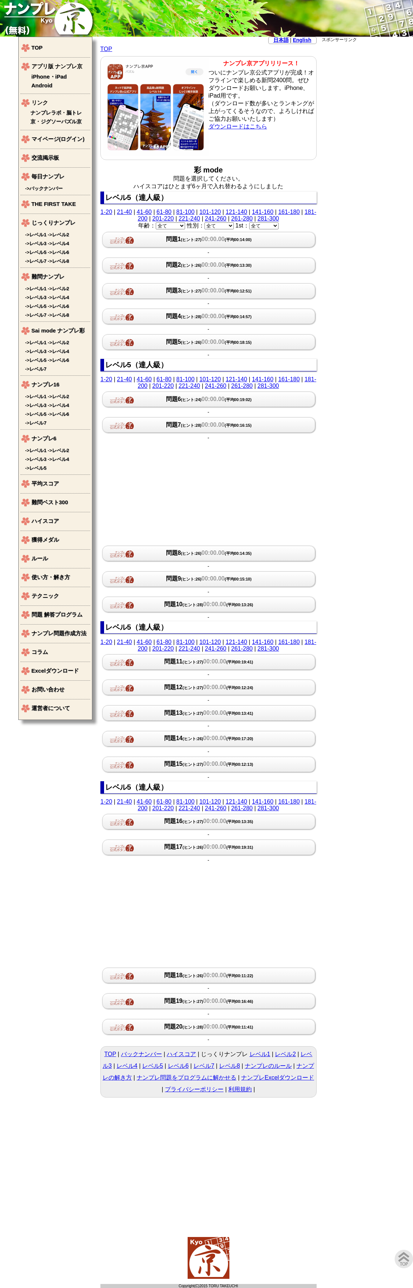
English (302, 40)
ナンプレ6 (44, 438)
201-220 (163, 218)
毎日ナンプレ (48, 176)
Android (42, 85)
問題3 (209, 290)
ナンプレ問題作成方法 (59, 633)
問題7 (209, 425)
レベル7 (203, 1066)
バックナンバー (141, 1054)
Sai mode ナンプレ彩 (58, 330)
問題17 (208, 847)
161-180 (289, 212)
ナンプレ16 (46, 384)
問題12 (208, 687)
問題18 (208, 975)
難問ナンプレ (48, 276)
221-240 (189, 218)
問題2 (209, 265)
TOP (106, 49)
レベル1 (260, 1054)
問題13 (208, 713)
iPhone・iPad (49, 76)
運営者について (51, 708)
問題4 (209, 316)
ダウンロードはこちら (238, 126)
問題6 (209, 399)
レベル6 (178, 1066)
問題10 (208, 604)
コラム (40, 652)
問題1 (209, 239)
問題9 (209, 578)
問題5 (209, 342)
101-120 (210, 212)
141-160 (262, 212)
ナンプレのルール (268, 1066)
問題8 (209, 553)
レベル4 (127, 1066)
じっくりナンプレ (53, 222)
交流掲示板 (45, 157)
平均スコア (45, 483)
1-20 (106, 212)
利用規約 (240, 1089)
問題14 (208, 738)
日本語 (281, 40)
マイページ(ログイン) (58, 139)
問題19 (208, 1001)
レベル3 (37, 243)
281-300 (268, 218)
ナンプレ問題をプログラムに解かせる (186, 1077)
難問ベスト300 (50, 502)
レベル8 (229, 1066)
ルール (40, 558)
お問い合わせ (48, 689)
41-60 (144, 212)
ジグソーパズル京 (61, 121)
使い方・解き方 (51, 577)
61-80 (164, 212)
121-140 (236, 212)
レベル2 (285, 1054)
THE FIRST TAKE (54, 204)
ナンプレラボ (45, 113)
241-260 (215, 218)
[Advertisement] (358, 153)
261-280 (242, 218)
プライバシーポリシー (194, 1089)
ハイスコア (181, 1054)
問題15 (208, 764)
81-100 (185, 212)
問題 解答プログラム (57, 614)
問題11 (208, 661)
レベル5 (152, 1066)
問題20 (208, 1026)
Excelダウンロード (55, 670)
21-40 (124, 212)
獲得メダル (45, 539)
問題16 (208, 821)
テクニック (45, 596)
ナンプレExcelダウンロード (277, 1077)
